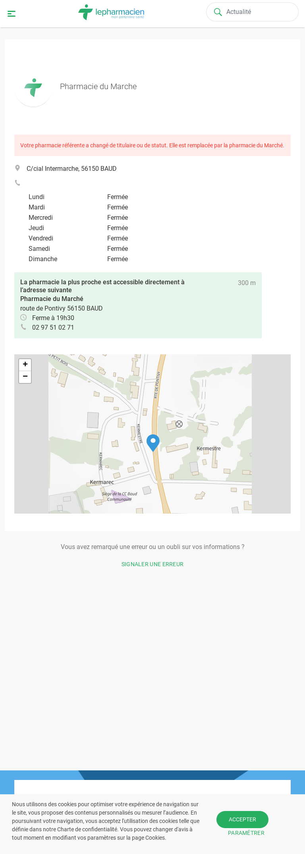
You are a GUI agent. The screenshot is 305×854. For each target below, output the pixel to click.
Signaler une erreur (153, 564)
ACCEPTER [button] (242, 819)
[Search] (253, 11)
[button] (153, 443)
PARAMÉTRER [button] (246, 833)
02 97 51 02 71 (53, 327)
